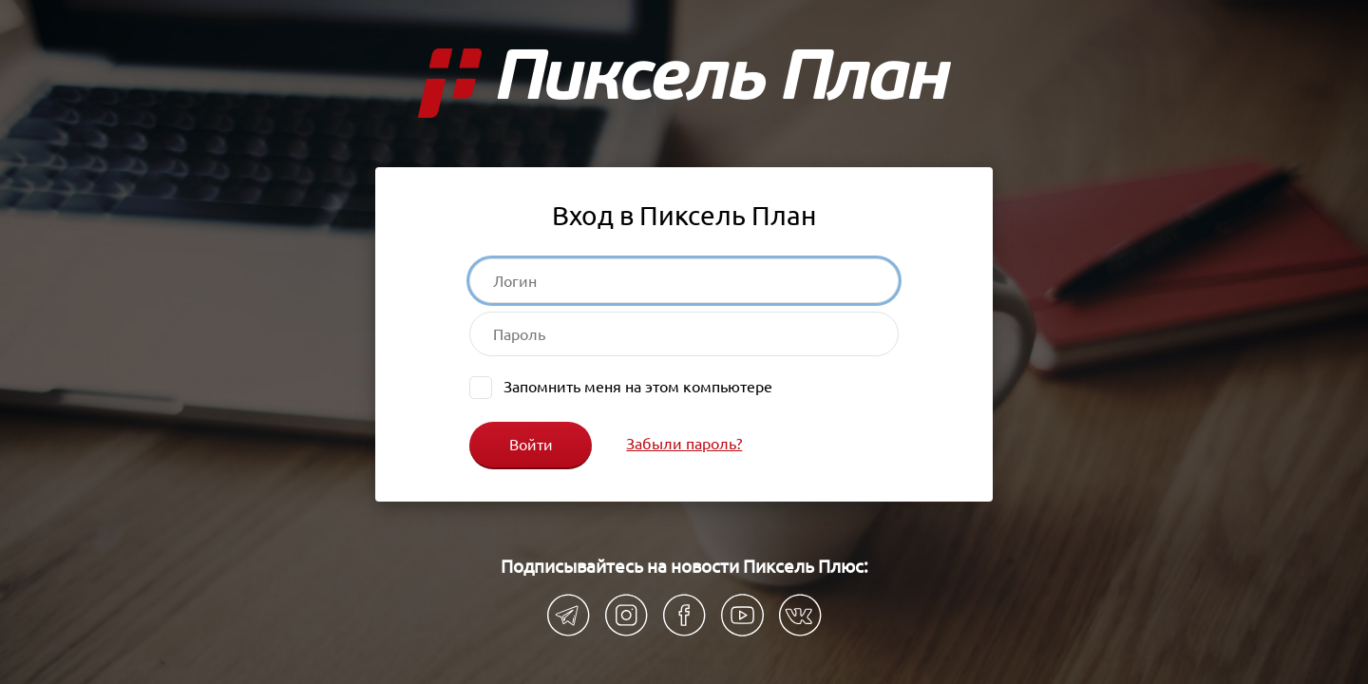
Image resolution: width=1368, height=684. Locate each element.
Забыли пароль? (684, 443)
